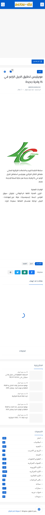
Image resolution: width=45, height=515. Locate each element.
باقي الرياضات (21, 480)
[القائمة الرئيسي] (42, 4)
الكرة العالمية (21, 476)
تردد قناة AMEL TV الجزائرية (18, 417)
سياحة (21, 484)
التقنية (25, 264)
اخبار (40, 72)
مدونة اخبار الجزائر (14, 511)
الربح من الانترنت (21, 451)
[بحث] (3, 4)
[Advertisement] (22, 33)
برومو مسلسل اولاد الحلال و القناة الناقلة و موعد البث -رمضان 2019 (16, 387)
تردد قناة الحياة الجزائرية (20, 396)
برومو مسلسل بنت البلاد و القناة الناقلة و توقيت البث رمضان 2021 (16, 408)
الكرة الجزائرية (21, 471)
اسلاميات (21, 442)
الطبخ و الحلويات (21, 459)
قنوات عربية (21, 492)
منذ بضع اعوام (22, 372)
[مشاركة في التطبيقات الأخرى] (10, 272)
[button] (32, 272)
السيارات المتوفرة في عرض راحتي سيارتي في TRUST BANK (16, 376)
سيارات (21, 488)
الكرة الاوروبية (21, 467)
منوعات (21, 496)
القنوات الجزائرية (21, 463)
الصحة (21, 455)
